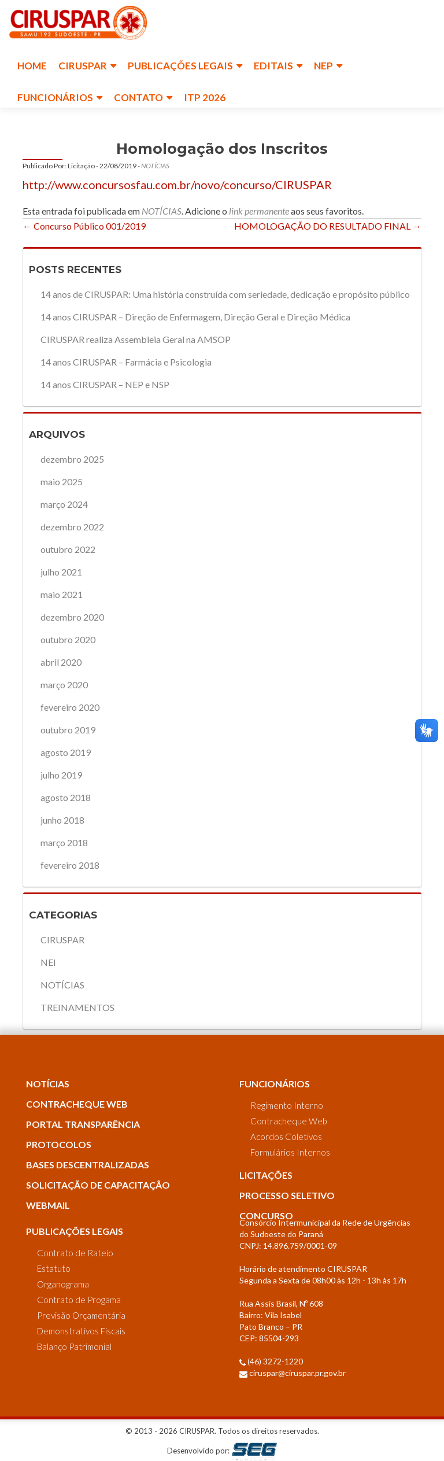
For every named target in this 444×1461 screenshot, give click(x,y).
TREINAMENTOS (77, 1007)
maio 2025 (61, 481)
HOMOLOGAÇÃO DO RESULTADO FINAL (327, 225)
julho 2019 (61, 774)
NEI (48, 962)
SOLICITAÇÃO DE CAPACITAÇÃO (98, 1184)
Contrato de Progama (79, 1299)
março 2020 (64, 684)
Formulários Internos (290, 1152)
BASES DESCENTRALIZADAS (87, 1164)
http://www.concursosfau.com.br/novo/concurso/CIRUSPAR (177, 184)
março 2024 (64, 504)
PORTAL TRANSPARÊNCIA (83, 1124)
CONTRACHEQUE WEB (77, 1103)
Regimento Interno (286, 1105)
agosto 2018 (65, 797)
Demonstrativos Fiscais (81, 1331)
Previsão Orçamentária (81, 1315)
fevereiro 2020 (69, 707)
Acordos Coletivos (286, 1136)
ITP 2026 (204, 97)
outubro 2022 (67, 549)
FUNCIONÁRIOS (55, 97)
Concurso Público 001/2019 (84, 225)
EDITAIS (273, 66)
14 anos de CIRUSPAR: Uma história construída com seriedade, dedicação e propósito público (225, 294)
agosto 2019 (65, 752)
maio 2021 (61, 594)
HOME (32, 66)
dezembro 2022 (72, 526)
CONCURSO (266, 1215)
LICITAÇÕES (266, 1174)
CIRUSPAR (82, 66)
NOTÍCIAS (155, 165)
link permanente (259, 210)
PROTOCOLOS (58, 1144)
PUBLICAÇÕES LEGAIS (180, 66)
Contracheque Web (288, 1121)
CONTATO (138, 97)
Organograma (63, 1284)
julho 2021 (61, 571)
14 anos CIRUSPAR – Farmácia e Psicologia (126, 361)
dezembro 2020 (72, 616)
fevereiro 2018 (69, 864)
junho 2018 (62, 819)
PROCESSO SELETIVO (287, 1195)
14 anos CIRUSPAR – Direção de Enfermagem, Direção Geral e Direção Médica (195, 316)
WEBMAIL (48, 1205)
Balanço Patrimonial (74, 1346)
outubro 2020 (67, 639)
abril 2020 (61, 661)
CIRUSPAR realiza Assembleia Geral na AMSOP (135, 339)
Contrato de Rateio (75, 1253)
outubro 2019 (67, 729)
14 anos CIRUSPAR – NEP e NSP (104, 384)
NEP (323, 66)
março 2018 (64, 842)
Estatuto (54, 1268)
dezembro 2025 (72, 458)
